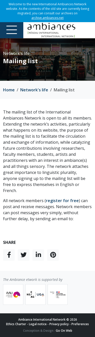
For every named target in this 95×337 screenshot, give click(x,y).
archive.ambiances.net (47, 18)
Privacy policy (59, 324)
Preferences (80, 324)
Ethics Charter (16, 324)
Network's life (34, 90)
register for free (62, 200)
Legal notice (38, 324)
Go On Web (64, 330)
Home (9, 90)
